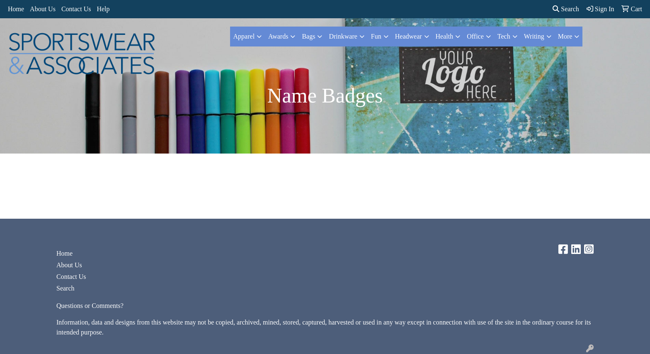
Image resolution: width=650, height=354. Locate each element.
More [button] (565, 36)
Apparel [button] (244, 36)
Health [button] (445, 36)
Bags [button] (308, 36)
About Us (43, 8)
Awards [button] (278, 36)
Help (103, 8)
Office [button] (475, 36)
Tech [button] (503, 36)
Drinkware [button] (343, 36)
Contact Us (76, 8)
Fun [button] (376, 36)
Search (566, 8)
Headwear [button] (408, 36)
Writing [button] (534, 36)
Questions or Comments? (90, 305)
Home (16, 8)
